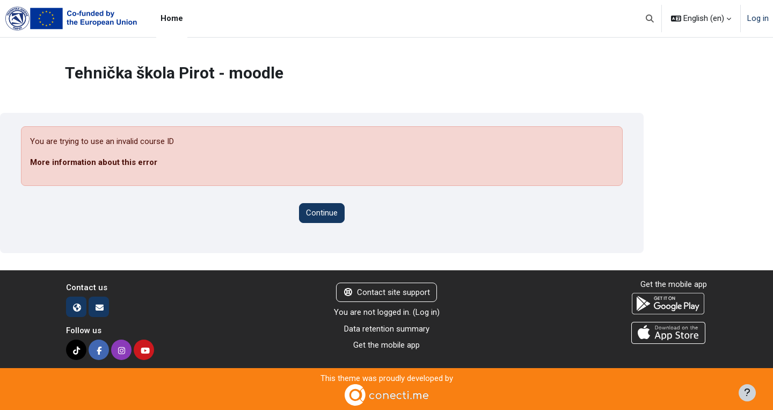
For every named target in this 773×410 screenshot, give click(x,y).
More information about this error (93, 162)
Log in (758, 18)
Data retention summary (386, 329)
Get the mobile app (386, 345)
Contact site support (387, 292)
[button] (650, 18)
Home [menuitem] (172, 18)
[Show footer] (747, 392)
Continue (322, 213)
